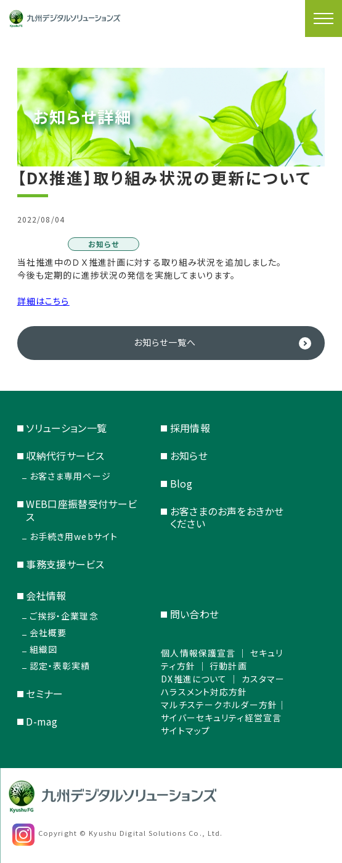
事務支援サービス (65, 564)
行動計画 (228, 666)
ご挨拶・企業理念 (64, 616)
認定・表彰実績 (60, 666)
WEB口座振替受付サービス (81, 510)
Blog (181, 483)
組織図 (43, 649)
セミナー (44, 693)
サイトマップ (185, 730)
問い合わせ (194, 614)
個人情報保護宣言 (198, 653)
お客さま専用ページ (70, 476)
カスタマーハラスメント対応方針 (223, 685)
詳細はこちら (43, 301)
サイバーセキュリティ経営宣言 (221, 717)
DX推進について (194, 679)
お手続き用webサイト (74, 536)
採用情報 (190, 427)
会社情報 (46, 595)
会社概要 (48, 632)
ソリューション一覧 (66, 427)
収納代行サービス (65, 455)
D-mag (41, 721)
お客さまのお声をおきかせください (226, 517)
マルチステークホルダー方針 (219, 704)
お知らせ (189, 455)
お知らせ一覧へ (165, 342)
